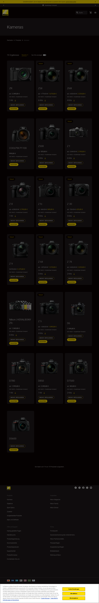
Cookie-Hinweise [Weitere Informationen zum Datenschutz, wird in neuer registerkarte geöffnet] (45, 598)
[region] (49, 593)
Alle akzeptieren (74, 598)
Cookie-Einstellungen (73, 589)
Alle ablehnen (73, 593)
